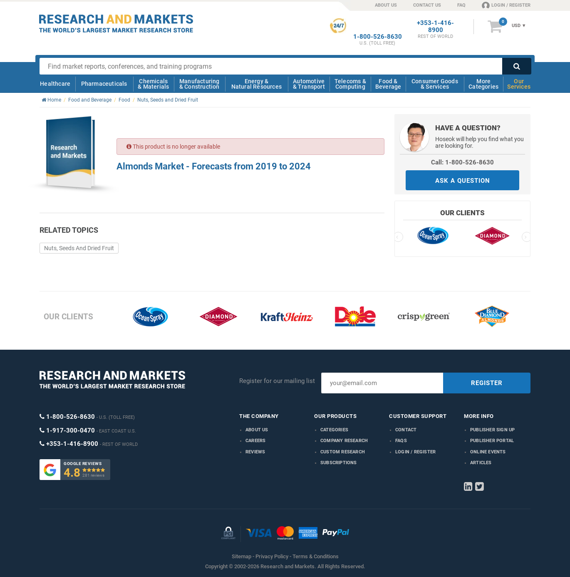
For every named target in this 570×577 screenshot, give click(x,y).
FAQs (401, 440)
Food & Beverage (388, 84)
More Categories (483, 84)
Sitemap (241, 556)
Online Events (488, 452)
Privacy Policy (271, 556)
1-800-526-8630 (377, 36)
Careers (255, 440)
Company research (344, 440)
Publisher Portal (492, 440)
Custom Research (342, 452)
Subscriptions (338, 462)
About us (256, 430)
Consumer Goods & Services (434, 84)
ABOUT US (386, 5)
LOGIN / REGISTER (506, 5)
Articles (481, 462)
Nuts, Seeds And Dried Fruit (79, 248)
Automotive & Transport (309, 84)
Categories (334, 430)
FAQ (461, 5)
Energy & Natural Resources (256, 84)
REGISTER (487, 383)
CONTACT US (427, 5)
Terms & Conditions (315, 556)
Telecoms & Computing (350, 84)
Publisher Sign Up (492, 430)
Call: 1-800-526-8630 (462, 162)
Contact (405, 430)
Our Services (518, 84)
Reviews (255, 452)
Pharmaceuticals (104, 83)
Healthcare (55, 83)
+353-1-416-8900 (435, 27)
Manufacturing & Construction (199, 84)
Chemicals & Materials (153, 84)
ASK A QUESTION (462, 180)
